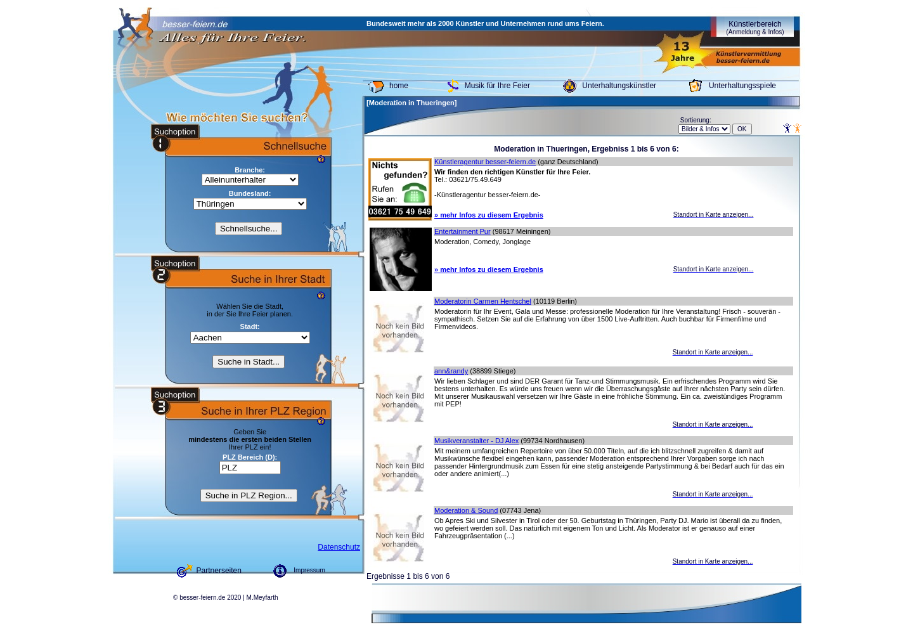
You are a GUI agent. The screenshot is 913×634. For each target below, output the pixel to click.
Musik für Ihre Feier (497, 85)
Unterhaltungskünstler (619, 85)
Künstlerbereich (755, 28)
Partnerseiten (219, 570)
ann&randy (451, 371)
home (398, 85)
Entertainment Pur (462, 231)
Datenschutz (339, 547)
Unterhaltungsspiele (742, 85)
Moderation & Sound (466, 510)
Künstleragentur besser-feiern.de (485, 161)
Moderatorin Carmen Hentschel (482, 301)
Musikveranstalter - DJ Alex (476, 440)
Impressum (309, 570)
